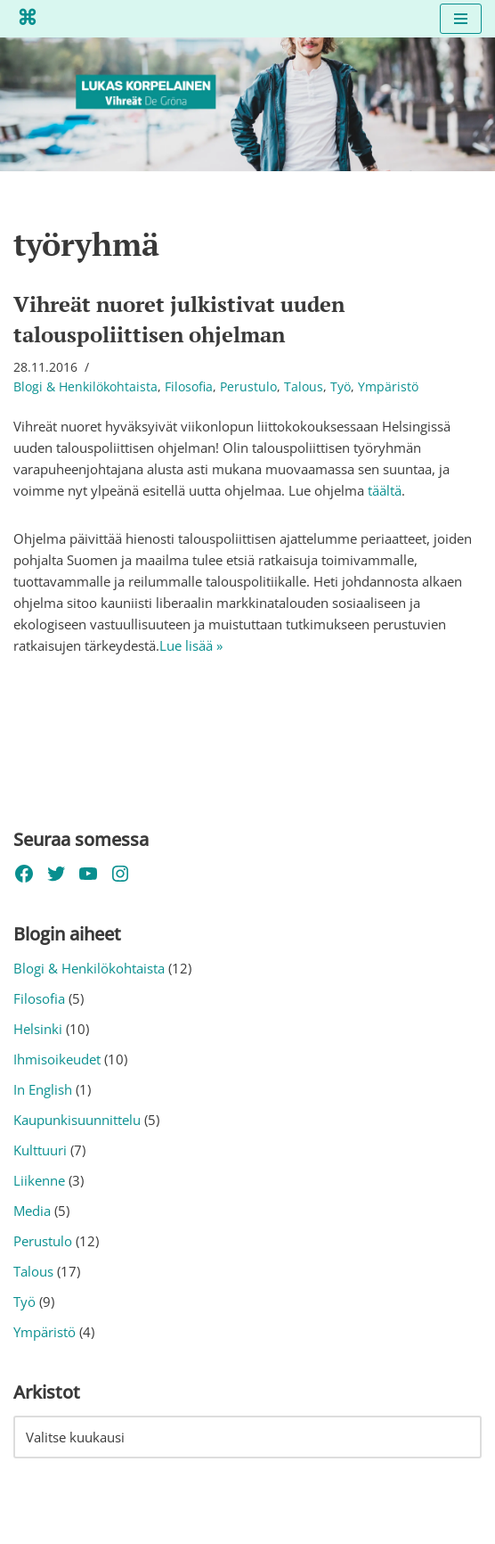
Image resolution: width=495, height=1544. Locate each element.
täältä (385, 490)
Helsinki (37, 1029)
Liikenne (39, 1180)
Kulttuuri (40, 1150)
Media (32, 1211)
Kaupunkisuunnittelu (77, 1120)
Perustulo (248, 387)
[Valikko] (461, 19)
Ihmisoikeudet (57, 1059)
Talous (303, 387)
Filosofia (189, 387)
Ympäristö (388, 387)
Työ (340, 387)
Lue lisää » (191, 645)
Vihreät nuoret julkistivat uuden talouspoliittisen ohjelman (179, 319)
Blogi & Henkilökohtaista (85, 387)
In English (42, 1089)
